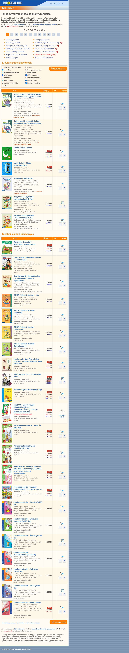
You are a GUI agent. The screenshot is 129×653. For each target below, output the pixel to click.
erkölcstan (7, 75)
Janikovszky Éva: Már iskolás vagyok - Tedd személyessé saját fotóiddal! (28, 361)
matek (28, 67)
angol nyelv (7, 80)
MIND (5, 86)
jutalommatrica (32, 83)
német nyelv (31, 80)
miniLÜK (6, 78)
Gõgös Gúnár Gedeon (23, 148)
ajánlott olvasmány (10, 72)
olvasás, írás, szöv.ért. (12, 67)
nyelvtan (6, 70)
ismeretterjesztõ (33, 78)
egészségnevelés (10, 83)
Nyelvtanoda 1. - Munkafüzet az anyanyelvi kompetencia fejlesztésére (27, 278)
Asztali (29, 649)
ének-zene (30, 72)
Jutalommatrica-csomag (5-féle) (27, 602)
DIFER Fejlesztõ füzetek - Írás (26, 295)
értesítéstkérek (62, 416)
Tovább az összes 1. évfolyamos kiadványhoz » (21, 623)
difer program (31, 75)
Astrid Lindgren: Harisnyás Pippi (28, 390)
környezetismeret (33, 70)
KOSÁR (55, 69)
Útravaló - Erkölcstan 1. (24, 178)
